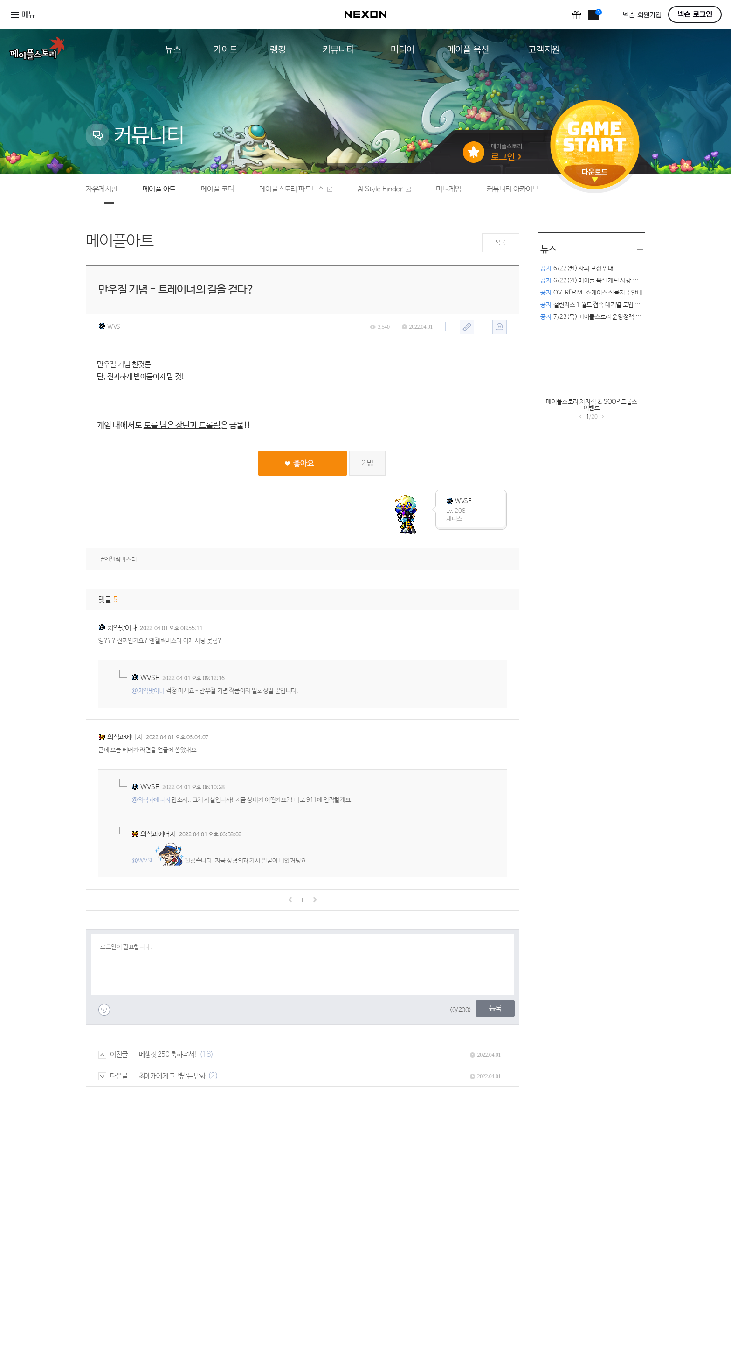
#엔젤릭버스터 (119, 559)
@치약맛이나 (148, 690)
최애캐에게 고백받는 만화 (172, 1076)
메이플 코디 (217, 189)
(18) (207, 1054)
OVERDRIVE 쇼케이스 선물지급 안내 (591, 292)
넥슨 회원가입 (642, 15)
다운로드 (595, 175)
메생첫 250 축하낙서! (168, 1054)
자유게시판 (101, 189)
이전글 (113, 1054)
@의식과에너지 (150, 800)
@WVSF (142, 860)
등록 (495, 1008)
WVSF (110, 326)
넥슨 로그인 (694, 14)
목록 (500, 242)
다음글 (113, 1076)
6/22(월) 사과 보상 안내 (577, 268)
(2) (213, 1076)
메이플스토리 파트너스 (295, 189)
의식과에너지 (124, 737)
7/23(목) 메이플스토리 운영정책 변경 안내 (599, 317)
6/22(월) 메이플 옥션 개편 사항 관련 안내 (597, 280)
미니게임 (448, 189)
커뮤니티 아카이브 (513, 189)
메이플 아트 (159, 189)
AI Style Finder (384, 189)
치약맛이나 (122, 628)
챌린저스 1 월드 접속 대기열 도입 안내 (593, 304)
